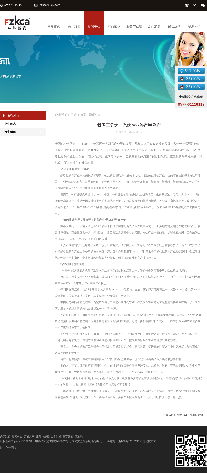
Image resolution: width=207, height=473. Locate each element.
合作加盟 (154, 26)
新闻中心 (94, 26)
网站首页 (53, 26)
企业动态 (10, 123)
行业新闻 (10, 132)
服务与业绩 (134, 26)
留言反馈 (174, 26)
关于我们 (74, 26)
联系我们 (194, 26)
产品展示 (114, 26)
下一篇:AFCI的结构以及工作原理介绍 (182, 414)
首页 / (84, 114)
